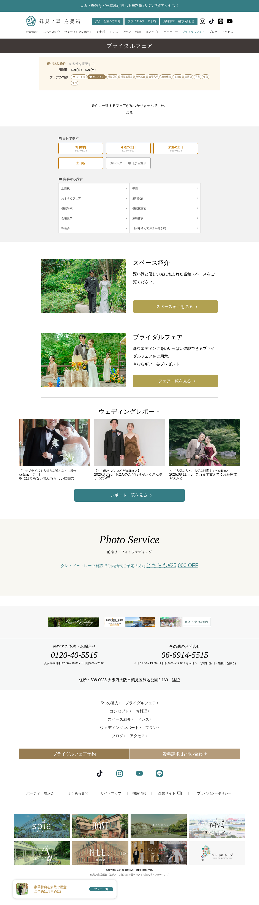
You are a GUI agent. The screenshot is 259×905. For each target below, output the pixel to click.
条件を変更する (83, 64)
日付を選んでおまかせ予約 (165, 228)
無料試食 (165, 198)
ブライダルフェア (193, 31)
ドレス (114, 31)
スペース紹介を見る (174, 306)
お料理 (101, 31)
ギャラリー (171, 31)
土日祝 (80, 163)
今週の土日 (128, 148)
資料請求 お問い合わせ (185, 782)
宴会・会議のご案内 (107, 21)
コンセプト (152, 31)
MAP (176, 708)
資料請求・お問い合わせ (178, 21)
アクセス (227, 31)
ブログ (213, 31)
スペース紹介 (51, 31)
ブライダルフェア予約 (142, 21)
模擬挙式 (94, 208)
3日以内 (81, 148)
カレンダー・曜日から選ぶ (128, 163)
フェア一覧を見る (174, 381)
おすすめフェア (94, 198)
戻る (129, 112)
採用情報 (139, 822)
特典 (138, 31)
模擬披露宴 (165, 208)
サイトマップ (111, 822)
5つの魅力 (32, 31)
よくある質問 (78, 822)
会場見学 (94, 218)
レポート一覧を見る (128, 495)
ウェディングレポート (78, 31)
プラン (126, 31)
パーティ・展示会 (40, 822)
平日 (165, 188)
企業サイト (166, 822)
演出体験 (165, 218)
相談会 (94, 228)
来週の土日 (176, 148)
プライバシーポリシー (214, 822)
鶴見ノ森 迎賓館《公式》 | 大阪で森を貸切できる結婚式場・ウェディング (129, 903)
